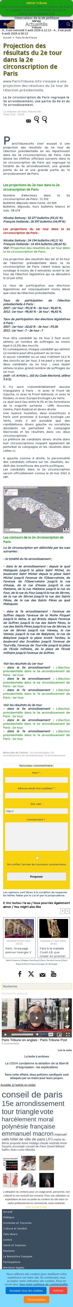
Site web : (36, 803)
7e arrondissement (54, 755)
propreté (15, 1143)
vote (46, 1112)
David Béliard (55, 1146)
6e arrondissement (32, 755)
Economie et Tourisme (17, 1223)
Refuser (58, 1290)
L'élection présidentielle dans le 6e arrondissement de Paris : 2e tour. (36, 723)
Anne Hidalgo (30, 1143)
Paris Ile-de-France (26, 37)
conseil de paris (32, 1094)
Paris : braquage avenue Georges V (18, 950)
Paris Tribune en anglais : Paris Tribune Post (34, 1040)
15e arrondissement (33, 1104)
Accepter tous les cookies (26, 1290)
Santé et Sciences (14, 1245)
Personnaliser (37, 1299)
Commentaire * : (36, 819)
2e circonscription (40, 752)
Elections (9, 1251)
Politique (8, 1217)
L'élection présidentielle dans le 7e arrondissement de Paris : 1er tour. (36, 693)
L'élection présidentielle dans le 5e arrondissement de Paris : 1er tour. (36, 671)
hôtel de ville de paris (27, 1139)
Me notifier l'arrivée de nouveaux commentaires (36, 864)
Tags (44, 1207)
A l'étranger (51, 964)
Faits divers (10, 1234)
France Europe (37, 964)
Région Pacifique (31, 960)
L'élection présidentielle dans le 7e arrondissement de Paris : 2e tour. (36, 735)
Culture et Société (15, 1228)
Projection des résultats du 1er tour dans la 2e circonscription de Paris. (36, 250)
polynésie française (28, 1126)
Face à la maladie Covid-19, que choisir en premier (53, 951)
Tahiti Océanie (13, 960)
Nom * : (36, 772)
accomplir (18, 1146)
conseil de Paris (36, 1146)
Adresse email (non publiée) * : (36, 788)
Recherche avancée (15, 993)
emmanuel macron (28, 1133)
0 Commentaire (10, 1043)
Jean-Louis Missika (22, 1149)
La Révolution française (17, 1256)
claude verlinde (49, 1143)
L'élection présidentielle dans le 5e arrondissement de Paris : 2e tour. (36, 712)
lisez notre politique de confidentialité (43, 1284)
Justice (7, 1240)
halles (5, 1149)
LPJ (49, 1139)
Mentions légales (13, 1267)
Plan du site (32, 1207)
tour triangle (20, 1112)
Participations (11, 1262)
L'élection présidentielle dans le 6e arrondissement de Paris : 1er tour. (36, 682)
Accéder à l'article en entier (18, 1085)
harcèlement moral (28, 1119)
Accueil (7, 37)
